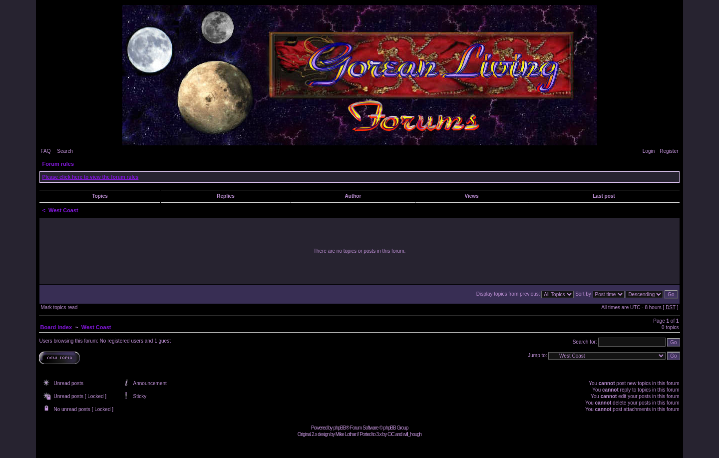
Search (65, 151)
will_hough (412, 434)
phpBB (339, 428)
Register (669, 151)
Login (649, 151)
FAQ (45, 151)
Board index (56, 327)
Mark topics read (58, 307)
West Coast (63, 210)
